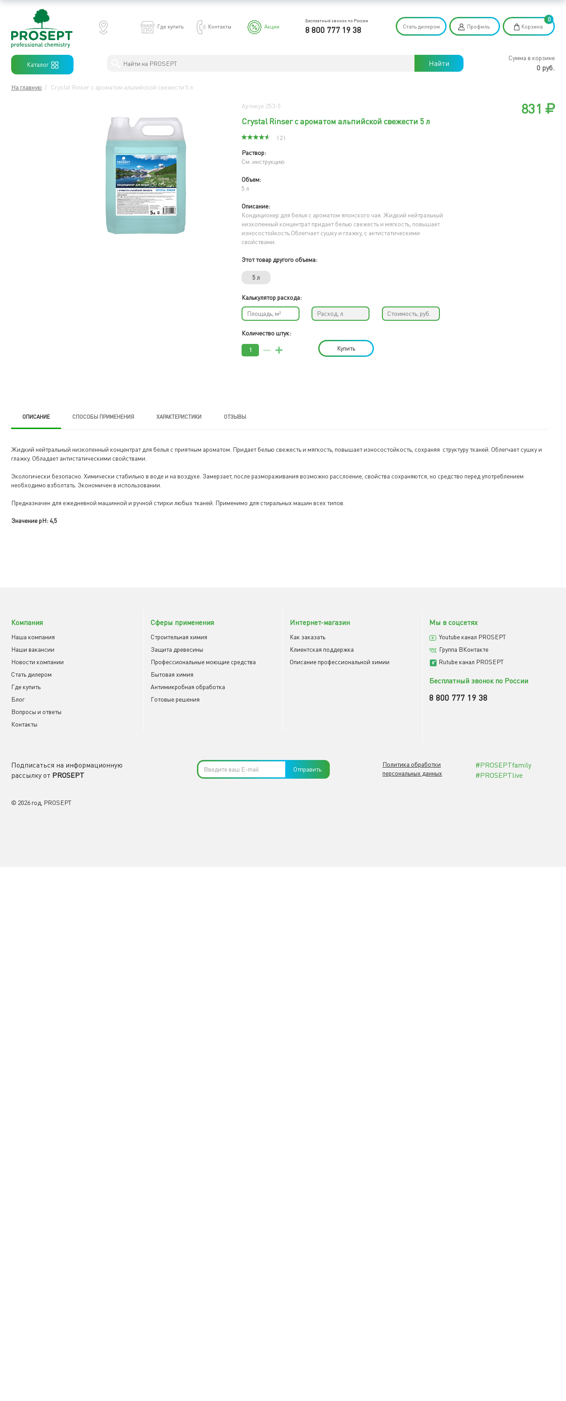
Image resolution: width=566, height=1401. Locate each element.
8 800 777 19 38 (333, 30)
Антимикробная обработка (188, 686)
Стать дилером (421, 26)
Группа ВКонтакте (463, 649)
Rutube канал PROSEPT (471, 662)
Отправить (307, 769)
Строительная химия (179, 637)
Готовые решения (175, 699)
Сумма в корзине (532, 57)
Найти (439, 63)
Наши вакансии (32, 649)
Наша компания (33, 637)
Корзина (532, 26)
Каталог (42, 65)
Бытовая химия (172, 674)
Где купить (170, 26)
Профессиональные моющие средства (203, 662)
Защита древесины (177, 649)
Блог (18, 699)
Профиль (478, 26)
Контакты (219, 26)
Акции (271, 26)
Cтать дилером (31, 674)
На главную (26, 87)
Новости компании (37, 662)
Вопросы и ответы (36, 711)
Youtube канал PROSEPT (472, 637)
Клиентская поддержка (322, 649)
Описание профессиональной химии (340, 662)
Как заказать (307, 637)
